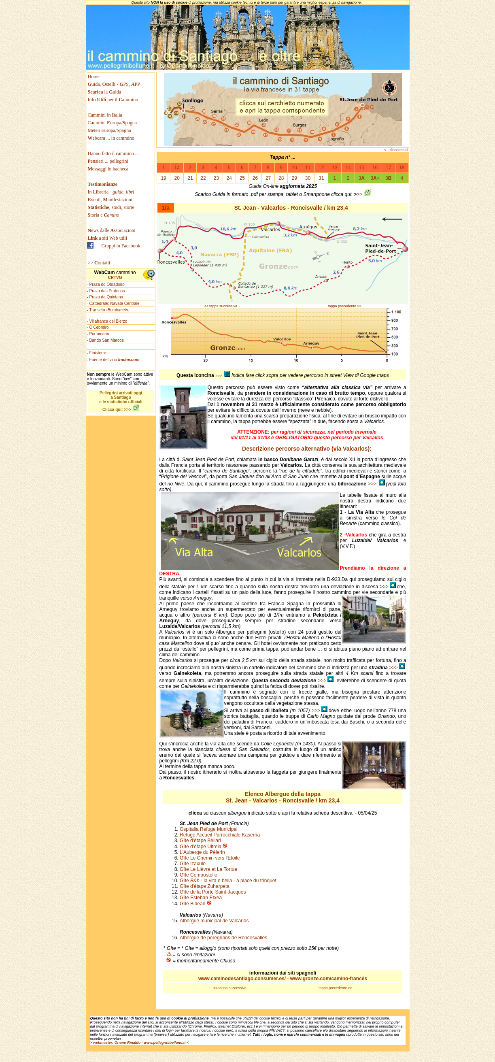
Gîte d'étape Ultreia (200, 846)
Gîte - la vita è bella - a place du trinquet (228, 880)
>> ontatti (99, 263)
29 (294, 178)
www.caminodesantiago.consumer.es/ (242, 978)
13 (334, 167)
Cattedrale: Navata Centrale (114, 303)
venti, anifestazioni (110, 199)
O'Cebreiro (99, 327)
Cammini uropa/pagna (112, 123)
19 (163, 178)
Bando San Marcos (106, 340)
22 (203, 178)
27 (268, 178)
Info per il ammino (114, 99)
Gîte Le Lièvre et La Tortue (208, 869)
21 (190, 178)
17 (388, 167)
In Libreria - (111, 192)
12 (321, 167)
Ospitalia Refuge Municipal (209, 829)
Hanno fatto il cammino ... (113, 153)
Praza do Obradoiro (107, 284)
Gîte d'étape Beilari (200, 840)
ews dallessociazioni (112, 230)
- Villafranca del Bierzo (107, 321)
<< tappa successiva (220, 306)
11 (307, 167)
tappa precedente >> (344, 306)
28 (281, 178)
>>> (377, 484)
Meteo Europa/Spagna (109, 130)
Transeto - (109, 310)
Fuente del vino (114, 360)
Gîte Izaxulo (193, 863)
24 (229, 178)
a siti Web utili (107, 238)
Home (94, 76)
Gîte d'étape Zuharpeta (204, 886)
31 (321, 178)
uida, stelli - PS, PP (114, 84)
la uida (105, 92)
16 (375, 167)
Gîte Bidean (192, 904)
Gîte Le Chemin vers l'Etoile (210, 858)
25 (242, 178)
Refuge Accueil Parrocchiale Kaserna (220, 835)
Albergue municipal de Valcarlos (214, 921)
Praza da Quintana (106, 297)
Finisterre (97, 353)
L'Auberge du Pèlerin (202, 852)
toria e (103, 215)
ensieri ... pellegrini (108, 161)
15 (361, 167)
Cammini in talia (105, 115)
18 (401, 167)
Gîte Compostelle (198, 875)
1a (177, 167)
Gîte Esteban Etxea (201, 897)
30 (307, 178)
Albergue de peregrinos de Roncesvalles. (225, 938)
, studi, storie (111, 207)
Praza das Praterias (107, 291)
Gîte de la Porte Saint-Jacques (213, 892)
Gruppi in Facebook (121, 246)
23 (216, 178)
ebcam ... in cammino (111, 138)
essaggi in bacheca (108, 169)
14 (348, 167)
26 (255, 178)
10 (294, 167)
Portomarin (99, 334)
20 (177, 178)
